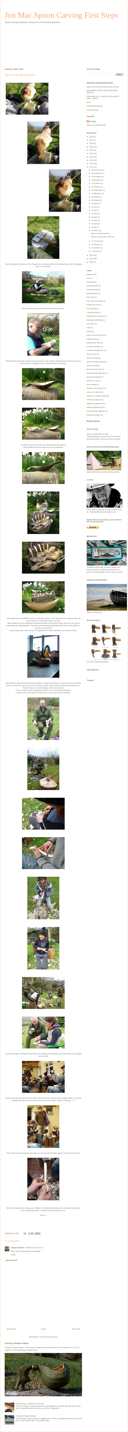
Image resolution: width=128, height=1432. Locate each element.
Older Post (76, 1329)
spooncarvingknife (94, 377)
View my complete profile (96, 125)
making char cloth (93, 343)
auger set (90, 274)
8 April (94, 227)
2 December (96, 177)
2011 (91, 255)
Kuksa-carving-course (95, 335)
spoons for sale (92, 381)
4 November (96, 180)
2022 (91, 137)
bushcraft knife (92, 286)
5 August (95, 204)
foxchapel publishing (94, 320)
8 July (94, 210)
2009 (91, 262)
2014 (91, 160)
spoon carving (92, 358)
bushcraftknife (92, 293)
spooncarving (92, 366)
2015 (91, 157)
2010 (91, 259)
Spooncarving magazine (96, 373)
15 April (94, 224)
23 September (97, 190)
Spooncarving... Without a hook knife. (30, 1404)
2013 (91, 164)
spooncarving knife (94, 369)
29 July (94, 207)
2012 (91, 167)
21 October (96, 183)
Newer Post (11, 1329)
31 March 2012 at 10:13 (34, 1248)
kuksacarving (92, 339)
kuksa (89, 331)
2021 (91, 140)
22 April (94, 220)
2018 (91, 147)
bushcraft (90, 282)
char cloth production (95, 301)
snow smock (91, 354)
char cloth (90, 297)
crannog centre (92, 312)
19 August (95, 200)
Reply (13, 1255)
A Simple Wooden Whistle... (26, 1416)
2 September (96, 193)
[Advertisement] (64, 45)
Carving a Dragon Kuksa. (17, 1343)
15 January (96, 248)
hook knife (91, 324)
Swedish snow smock (95, 388)
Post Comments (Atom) (49, 1337)
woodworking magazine (96, 411)
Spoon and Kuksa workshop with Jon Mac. (103, 87)
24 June (94, 214)
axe (88, 278)
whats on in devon (94, 392)
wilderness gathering (95, 404)
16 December (96, 170)
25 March (95, 230)
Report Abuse (93, 421)
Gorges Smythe (17, 1248)
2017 (91, 150)
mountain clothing (93, 347)
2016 (91, 153)
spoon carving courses (95, 362)
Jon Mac (92, 121)
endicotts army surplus (95, 316)
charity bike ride (93, 305)
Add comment (11, 1260)
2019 (91, 143)
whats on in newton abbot (96, 396)
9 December (96, 173)
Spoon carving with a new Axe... (103, 237)
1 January (95, 251)
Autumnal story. (93, 110)
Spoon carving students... (101, 233)
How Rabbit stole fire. (95, 106)
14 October (96, 187)
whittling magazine (94, 400)
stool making (91, 385)
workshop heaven (93, 415)
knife (88, 328)
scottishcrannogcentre (95, 350)
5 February (95, 244)
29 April (94, 217)
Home (43, 1329)
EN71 (89, 102)
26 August (95, 197)
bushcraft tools (92, 290)
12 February (96, 241)
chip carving (91, 309)
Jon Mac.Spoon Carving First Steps (61, 15)
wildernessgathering (94, 407)
